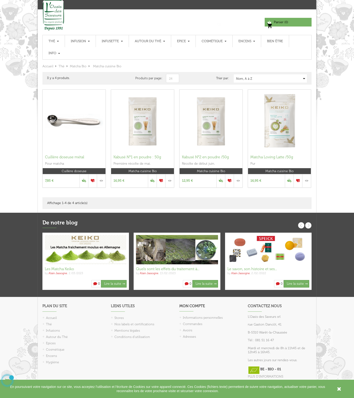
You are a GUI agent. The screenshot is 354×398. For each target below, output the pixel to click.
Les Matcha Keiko (59, 269)
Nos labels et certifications (134, 324)
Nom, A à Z (271, 78)
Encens (51, 356)
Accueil (51, 318)
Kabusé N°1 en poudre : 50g (137, 157)
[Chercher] (240, 22)
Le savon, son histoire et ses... (252, 269)
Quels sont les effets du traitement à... (167, 269)
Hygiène (52, 362)
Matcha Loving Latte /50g (271, 157)
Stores (119, 318)
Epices (51, 343)
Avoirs (187, 330)
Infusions (53, 331)
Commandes (192, 324)
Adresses (189, 337)
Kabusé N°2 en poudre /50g (205, 157)
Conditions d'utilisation (132, 337)
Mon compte (192, 306)
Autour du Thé (57, 337)
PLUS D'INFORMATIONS (265, 377)
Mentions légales (127, 331)
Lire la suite (112, 284)
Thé (49, 324)
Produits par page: (148, 78)
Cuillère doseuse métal (64, 157)
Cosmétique (55, 350)
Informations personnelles (203, 318)
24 (170, 78)
